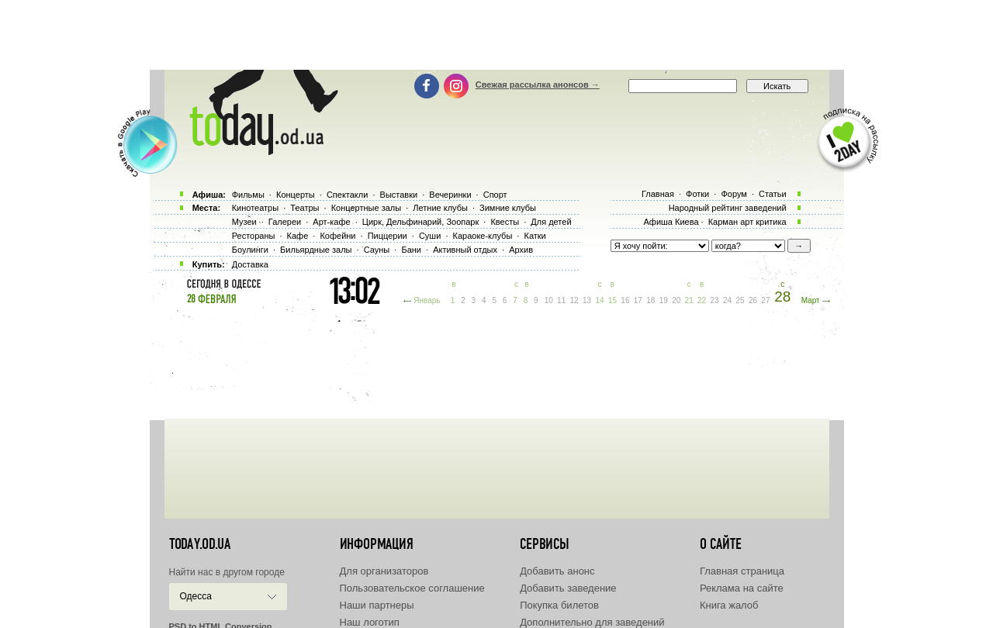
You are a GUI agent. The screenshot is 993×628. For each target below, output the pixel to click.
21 (689, 300)
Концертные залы (366, 207)
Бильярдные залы (315, 249)
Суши (430, 235)
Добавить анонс (557, 571)
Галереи (284, 221)
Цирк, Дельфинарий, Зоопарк (420, 221)
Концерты (295, 194)
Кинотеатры (255, 207)
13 (587, 300)
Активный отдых (465, 249)
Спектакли (347, 194)
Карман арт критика (747, 221)
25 (739, 300)
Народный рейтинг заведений (728, 207)
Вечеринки (450, 194)
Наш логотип (370, 622)
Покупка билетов (559, 605)
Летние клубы (440, 207)
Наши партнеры (377, 605)
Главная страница (742, 571)
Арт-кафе (331, 221)
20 (676, 300)
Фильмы (248, 194)
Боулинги (250, 249)
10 (549, 300)
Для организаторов (384, 571)
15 (612, 300)
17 (638, 300)
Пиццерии (387, 235)
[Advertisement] (496, 35)
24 (727, 300)
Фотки (697, 193)
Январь (426, 300)
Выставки (399, 194)
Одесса (196, 596)
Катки (534, 235)
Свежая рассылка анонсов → (538, 84)
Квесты (504, 221)
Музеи (244, 221)
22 (701, 300)
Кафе (298, 235)
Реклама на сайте (742, 588)
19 (663, 300)
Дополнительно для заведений (592, 622)
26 (753, 300)
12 (574, 300)
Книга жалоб (729, 605)
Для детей (551, 221)
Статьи (773, 193)
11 (561, 300)
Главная (658, 193)
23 (715, 300)
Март (810, 300)
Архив (521, 249)
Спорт (495, 194)
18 (650, 300)
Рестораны (253, 235)
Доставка (250, 264)
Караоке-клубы (483, 235)
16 (625, 300)
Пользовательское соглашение (412, 588)
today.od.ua (199, 544)
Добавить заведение (568, 588)
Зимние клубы (507, 207)
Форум (733, 193)
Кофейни (337, 235)
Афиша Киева (670, 221)
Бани (411, 249)
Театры (304, 207)
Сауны (377, 249)
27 (765, 300)
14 (599, 300)
